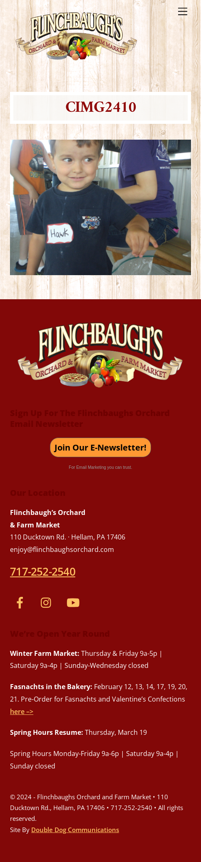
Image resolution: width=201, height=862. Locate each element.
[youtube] (74, 601)
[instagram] (48, 601)
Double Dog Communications (75, 829)
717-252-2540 (42, 571)
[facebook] (21, 601)
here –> (21, 711)
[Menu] (182, 11)
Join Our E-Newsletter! (100, 447)
